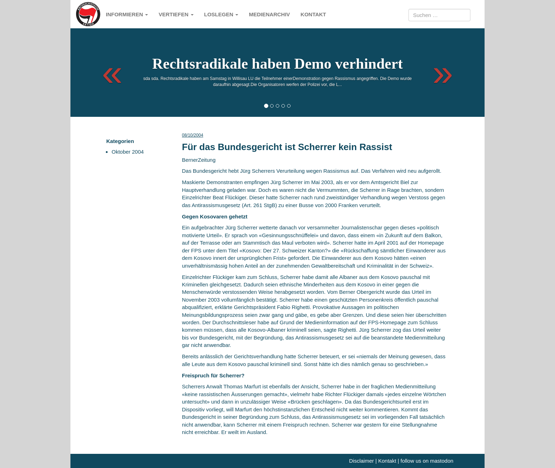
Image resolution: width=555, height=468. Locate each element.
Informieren (127, 14)
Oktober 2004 (127, 152)
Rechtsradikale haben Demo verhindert (277, 64)
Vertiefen (176, 14)
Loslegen (221, 14)
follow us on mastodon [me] (427, 461)
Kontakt (313, 14)
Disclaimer (361, 461)
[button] (106, 72)
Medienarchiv (269, 14)
